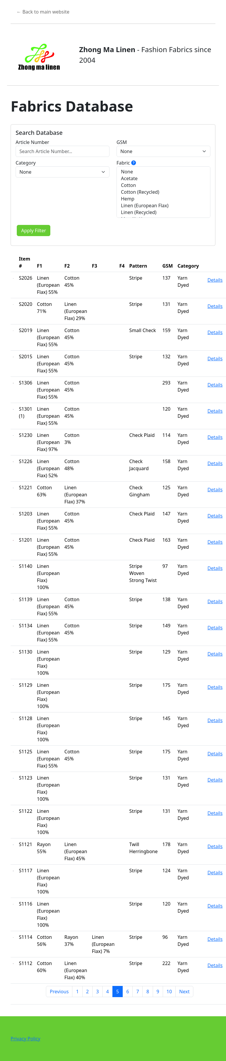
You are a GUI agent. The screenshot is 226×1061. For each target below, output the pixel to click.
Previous (59, 991)
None (163, 171)
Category (26, 163)
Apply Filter (33, 230)
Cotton (163, 185)
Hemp (163, 198)
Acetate (163, 178)
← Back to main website (42, 12)
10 (169, 991)
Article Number (32, 142)
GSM (122, 142)
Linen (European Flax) (163, 205)
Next (184, 991)
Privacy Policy (25, 1038)
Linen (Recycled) (163, 212)
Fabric (126, 163)
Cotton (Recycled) (163, 192)
